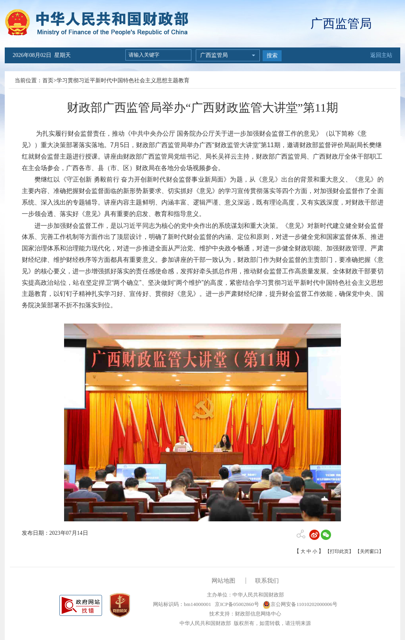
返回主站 (381, 55)
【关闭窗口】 (369, 551)
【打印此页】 (339, 551)
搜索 (272, 56)
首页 (47, 80)
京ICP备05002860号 (236, 604)
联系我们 (267, 581)
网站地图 (223, 581)
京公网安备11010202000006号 (300, 604)
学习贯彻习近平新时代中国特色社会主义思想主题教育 (123, 80)
